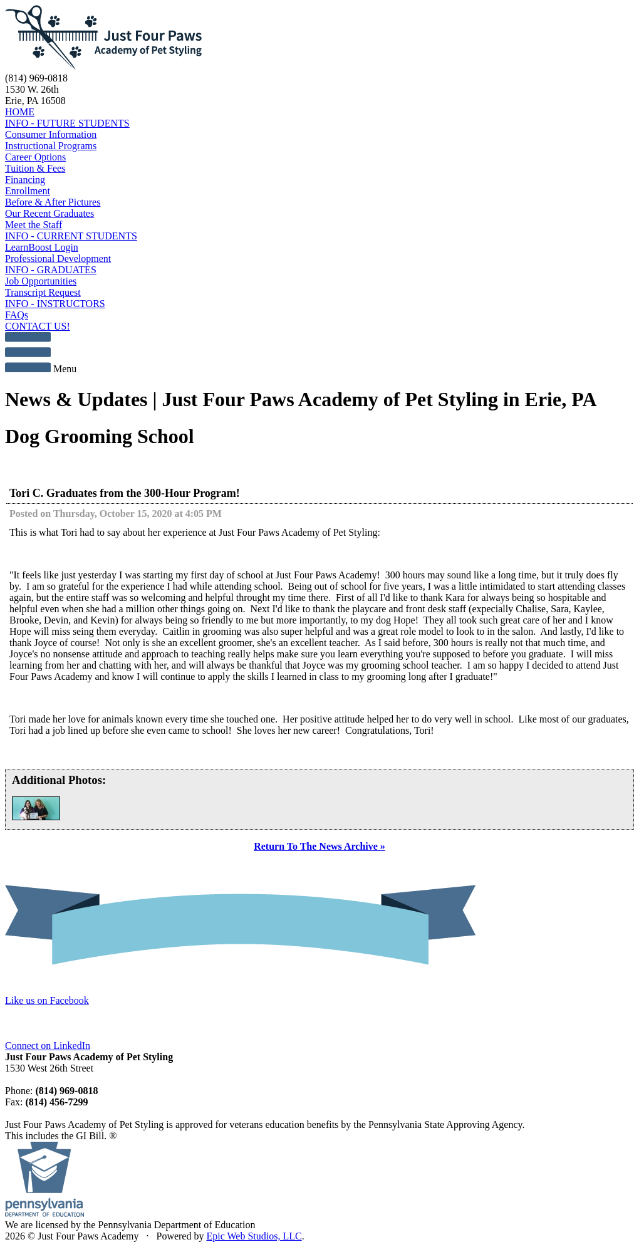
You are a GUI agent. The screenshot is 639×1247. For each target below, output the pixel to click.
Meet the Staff (33, 224)
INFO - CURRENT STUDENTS (71, 236)
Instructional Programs (50, 145)
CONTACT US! (37, 326)
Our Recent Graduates (49, 213)
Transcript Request (43, 292)
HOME (19, 112)
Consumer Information (50, 134)
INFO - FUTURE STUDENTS (67, 123)
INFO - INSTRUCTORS (55, 303)
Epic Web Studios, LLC (253, 1236)
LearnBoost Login (41, 247)
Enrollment (27, 190)
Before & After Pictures (52, 202)
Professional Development (58, 258)
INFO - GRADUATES (50, 269)
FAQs (16, 315)
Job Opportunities (40, 281)
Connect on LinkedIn (47, 1045)
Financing (25, 179)
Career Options (35, 157)
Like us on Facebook (47, 1000)
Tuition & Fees (35, 168)
